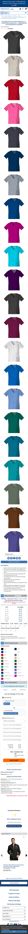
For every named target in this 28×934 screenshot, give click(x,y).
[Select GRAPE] (20, 669)
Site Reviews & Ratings (14, 904)
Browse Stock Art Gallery (10, 713)
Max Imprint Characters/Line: (8, 782)
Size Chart (24, 595)
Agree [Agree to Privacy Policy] (14, 931)
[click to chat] (20, 9)
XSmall (7, 623)
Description (4, 565)
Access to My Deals (14, 883)
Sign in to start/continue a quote (14, 763)
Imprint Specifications (14, 776)
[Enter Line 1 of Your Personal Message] (14, 725)
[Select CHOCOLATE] (7, 663)
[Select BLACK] (7, 649)
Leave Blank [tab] (14, 689)
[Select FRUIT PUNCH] (7, 678)
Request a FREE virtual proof (16, 686)
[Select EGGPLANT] (20, 663)
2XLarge (3, 628)
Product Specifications (14, 769)
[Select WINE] (7, 669)
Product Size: (4, 774)
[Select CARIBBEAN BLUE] (7, 675)
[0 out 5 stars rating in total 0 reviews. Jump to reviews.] (7, 28)
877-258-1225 (21, 599)
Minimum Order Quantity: (7, 634)
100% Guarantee (14, 890)
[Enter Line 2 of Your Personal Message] (14, 728)
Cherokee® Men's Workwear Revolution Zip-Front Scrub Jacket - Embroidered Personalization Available (13, 866)
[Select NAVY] (20, 649)
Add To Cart (14, 760)
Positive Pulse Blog (14, 900)
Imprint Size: (4, 779)
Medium (16, 623)
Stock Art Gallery (14, 897)
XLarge (25, 623)
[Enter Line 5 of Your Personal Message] (14, 739)
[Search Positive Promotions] (17, 12)
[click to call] (23, 9)
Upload (6, 703)
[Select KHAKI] (20, 657)
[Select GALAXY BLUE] (7, 672)
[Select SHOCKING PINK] (20, 675)
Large (20, 623)
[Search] (25, 12)
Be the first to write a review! (14, 826)
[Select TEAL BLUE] (20, 666)
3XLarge (7, 628)
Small (11, 623)
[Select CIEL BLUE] (20, 672)
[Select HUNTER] (20, 660)
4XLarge (12, 628)
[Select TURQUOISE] (7, 666)
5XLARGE (16, 628)
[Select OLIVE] (7, 657)
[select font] (14, 721)
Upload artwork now (9, 700)
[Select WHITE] (20, 652)
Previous (1, 855)
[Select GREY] (20, 654)
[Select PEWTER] (7, 660)
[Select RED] (7, 654)
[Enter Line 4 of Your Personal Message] (14, 736)
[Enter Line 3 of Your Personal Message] (14, 732)
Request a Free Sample (14, 561)
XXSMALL (3, 623)
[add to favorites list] (24, 837)
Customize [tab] (5, 689)
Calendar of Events (14, 893)
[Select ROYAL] (7, 652)
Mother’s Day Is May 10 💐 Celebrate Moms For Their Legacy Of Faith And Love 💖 (14, 3)
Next (26, 855)
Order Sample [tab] (23, 689)
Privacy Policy (6, 929)
